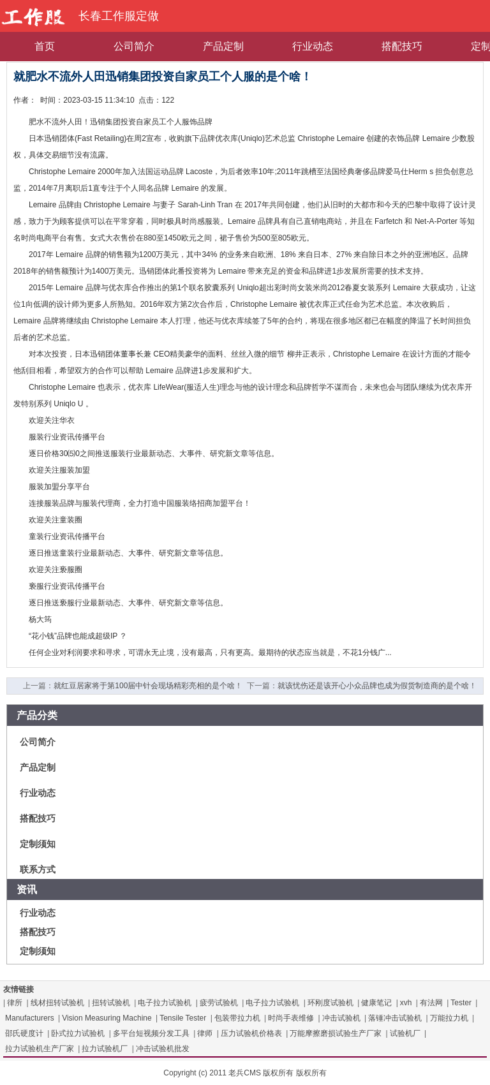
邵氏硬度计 (24, 1033)
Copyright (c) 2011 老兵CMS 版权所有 (228, 1072)
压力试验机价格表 (251, 1033)
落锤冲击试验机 (395, 1018)
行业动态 (312, 46)
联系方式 (38, 869)
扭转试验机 (111, 1002)
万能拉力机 (449, 1018)
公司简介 (134, 46)
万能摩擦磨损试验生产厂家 (336, 1033)
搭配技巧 (402, 46)
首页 (44, 46)
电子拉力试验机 (164, 1002)
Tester (460, 1002)
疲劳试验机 (219, 1002)
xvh (406, 1002)
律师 (204, 1033)
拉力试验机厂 (105, 1048)
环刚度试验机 (330, 1002)
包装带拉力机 (237, 1018)
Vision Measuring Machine (107, 1018)
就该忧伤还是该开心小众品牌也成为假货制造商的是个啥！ (377, 685)
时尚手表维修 (291, 1018)
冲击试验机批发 (162, 1048)
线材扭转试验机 (57, 1002)
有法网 (431, 1002)
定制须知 (38, 844)
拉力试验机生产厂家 (39, 1048)
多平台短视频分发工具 (151, 1033)
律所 (14, 1002)
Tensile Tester (183, 1018)
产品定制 (223, 46)
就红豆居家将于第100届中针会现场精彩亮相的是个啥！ (148, 685)
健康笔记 (376, 1002)
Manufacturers (29, 1018)
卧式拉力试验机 (78, 1033)
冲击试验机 (341, 1018)
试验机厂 (405, 1033)
